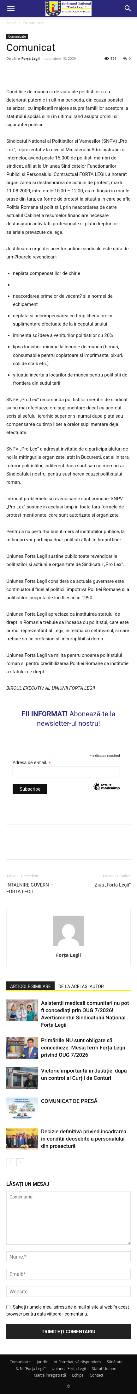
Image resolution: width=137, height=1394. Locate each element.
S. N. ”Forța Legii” (30, 1368)
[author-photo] (68, 946)
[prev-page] (10, 1162)
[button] (11, 8)
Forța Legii (30, 58)
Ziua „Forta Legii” (113, 885)
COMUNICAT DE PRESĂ (69, 1101)
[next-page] (20, 1162)
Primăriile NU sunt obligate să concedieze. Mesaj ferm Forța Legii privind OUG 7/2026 (83, 1047)
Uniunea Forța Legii (68, 1368)
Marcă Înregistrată (50, 1375)
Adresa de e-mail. (32, 763)
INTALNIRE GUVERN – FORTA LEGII (29, 888)
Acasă (11, 23)
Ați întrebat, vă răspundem (77, 1362)
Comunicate (33, 23)
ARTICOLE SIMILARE (30, 986)
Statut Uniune (104, 1368)
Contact (96, 1375)
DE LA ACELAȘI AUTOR (81, 986)
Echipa (78, 1375)
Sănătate (114, 1362)
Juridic (42, 1362)
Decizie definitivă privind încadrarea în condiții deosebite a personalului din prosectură (83, 1138)
